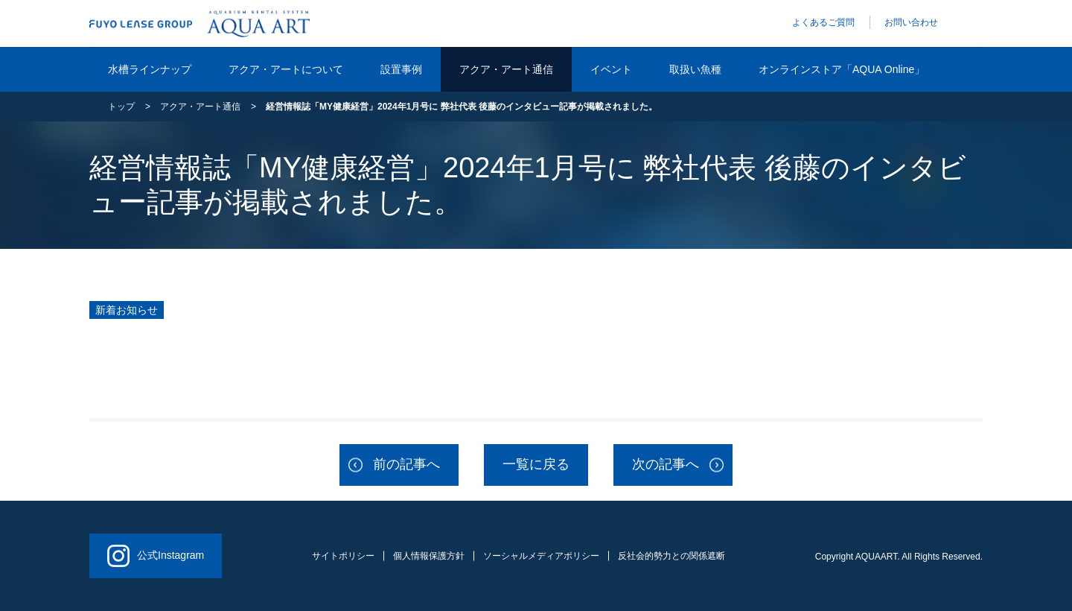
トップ (121, 106)
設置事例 (401, 69)
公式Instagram (155, 556)
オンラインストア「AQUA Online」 (842, 69)
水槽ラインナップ (149, 69)
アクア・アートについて (286, 69)
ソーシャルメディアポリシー (541, 556)
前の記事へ (406, 464)
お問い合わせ (911, 22)
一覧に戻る (536, 464)
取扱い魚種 (695, 69)
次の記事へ (665, 464)
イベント (611, 69)
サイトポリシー (343, 556)
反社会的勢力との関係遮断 (671, 556)
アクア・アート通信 (506, 69)
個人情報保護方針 (429, 556)
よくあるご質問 (823, 22)
